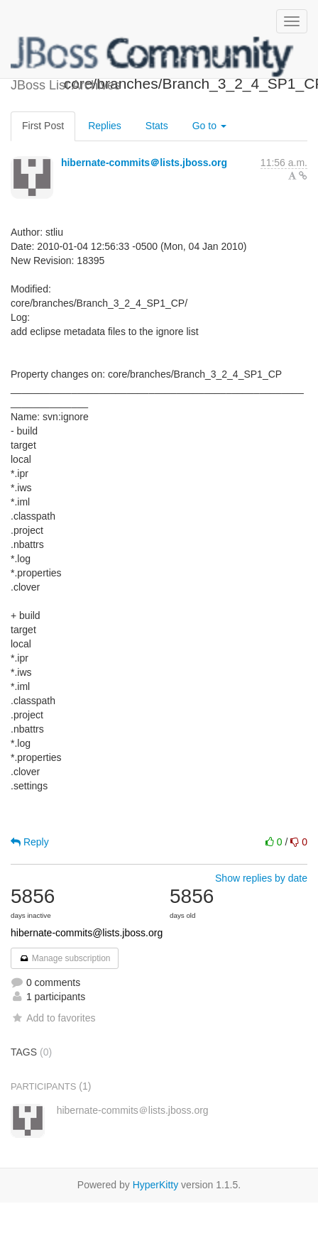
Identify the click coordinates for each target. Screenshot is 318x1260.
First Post (43, 125)
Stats (157, 125)
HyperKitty (156, 1184)
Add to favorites (53, 1018)
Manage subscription (64, 958)
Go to (209, 125)
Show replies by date (261, 878)
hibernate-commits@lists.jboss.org (87, 932)
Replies (104, 125)
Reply (30, 842)
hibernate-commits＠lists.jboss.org (144, 162)
